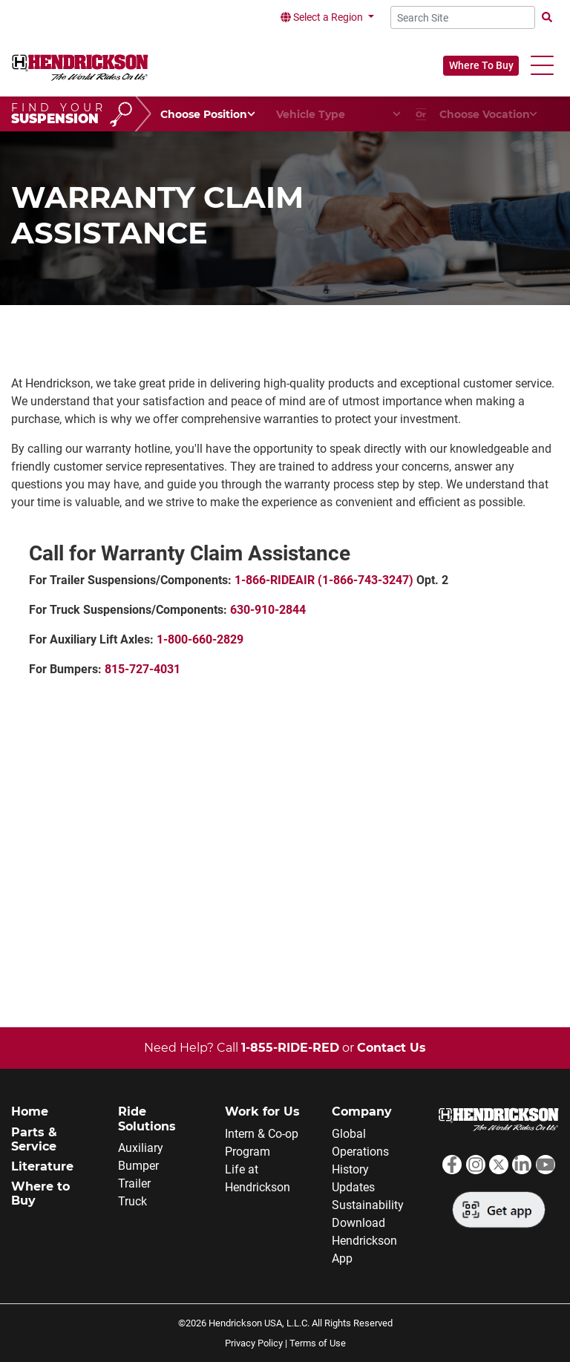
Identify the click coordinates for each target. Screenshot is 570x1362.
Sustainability (368, 1205)
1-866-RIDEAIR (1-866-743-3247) (324, 580)
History (350, 1169)
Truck (132, 1201)
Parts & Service (34, 1139)
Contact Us (391, 1048)
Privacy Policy (254, 1343)
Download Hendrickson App (364, 1241)
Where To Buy (481, 65)
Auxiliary (140, 1148)
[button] (542, 65)
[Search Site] (462, 17)
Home (29, 1111)
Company (362, 1111)
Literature (42, 1166)
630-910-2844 (268, 610)
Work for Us (262, 1111)
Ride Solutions (147, 1118)
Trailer (134, 1183)
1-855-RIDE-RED (290, 1048)
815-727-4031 (142, 669)
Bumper (138, 1166)
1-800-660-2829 (200, 639)
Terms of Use (317, 1343)
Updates (353, 1187)
